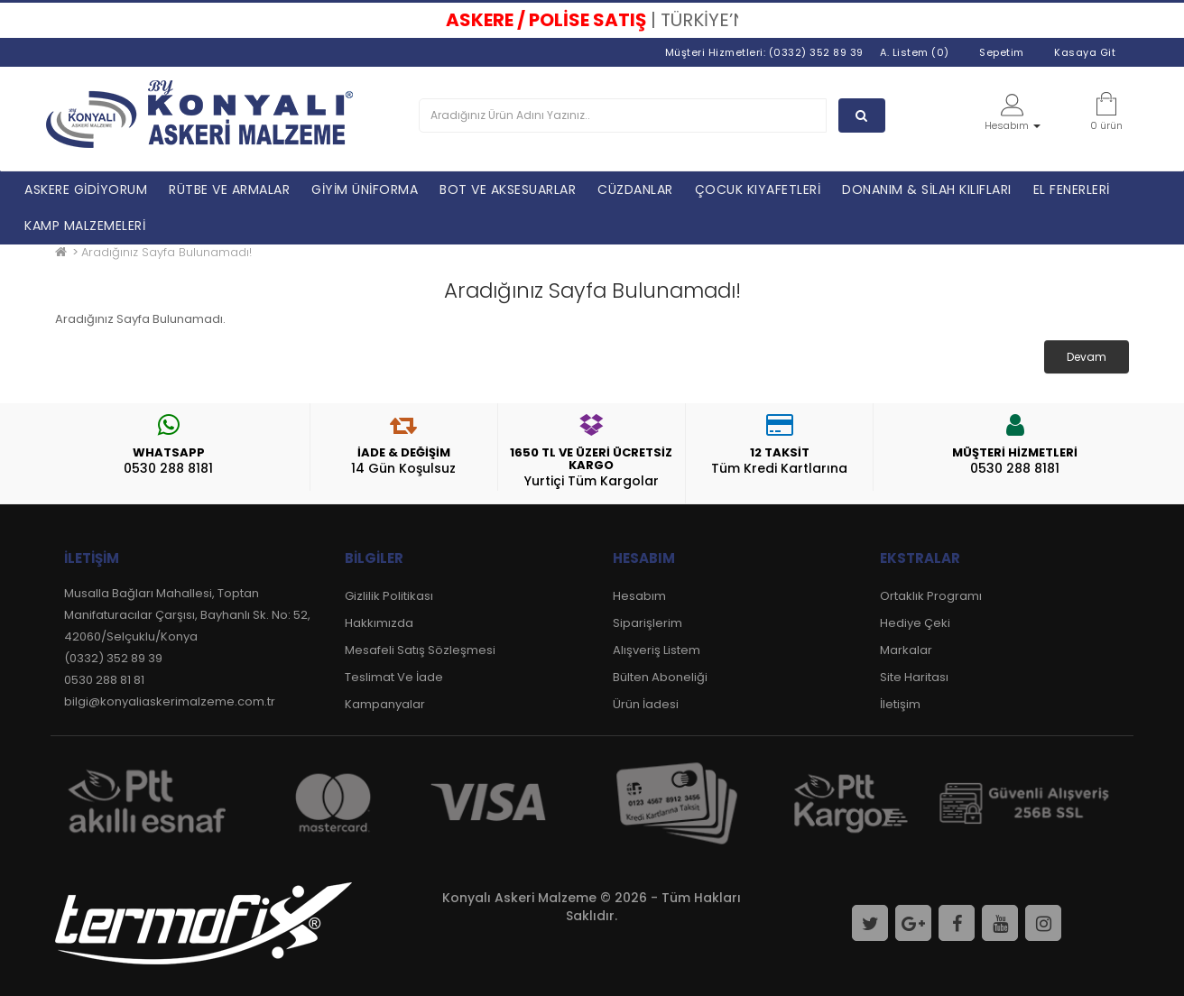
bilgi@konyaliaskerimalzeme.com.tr (169, 701)
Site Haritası (914, 677)
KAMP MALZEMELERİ (84, 226)
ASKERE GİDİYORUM (85, 189)
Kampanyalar (385, 704)
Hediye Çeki (915, 623)
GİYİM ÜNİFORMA (364, 189)
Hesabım (639, 595)
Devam (1086, 356)
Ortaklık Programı (931, 595)
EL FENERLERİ (1071, 189)
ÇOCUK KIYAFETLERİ (758, 189)
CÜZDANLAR (635, 189)
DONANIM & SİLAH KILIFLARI (927, 189)
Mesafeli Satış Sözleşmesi (420, 650)
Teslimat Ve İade (394, 677)
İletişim (900, 704)
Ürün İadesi (646, 704)
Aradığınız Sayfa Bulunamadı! (166, 252)
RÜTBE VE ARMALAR (229, 189)
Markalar (906, 650)
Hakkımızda (379, 623)
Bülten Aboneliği (660, 677)
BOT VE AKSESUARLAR (507, 189)
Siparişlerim (647, 623)
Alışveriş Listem (656, 650)
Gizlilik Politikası (389, 595)
